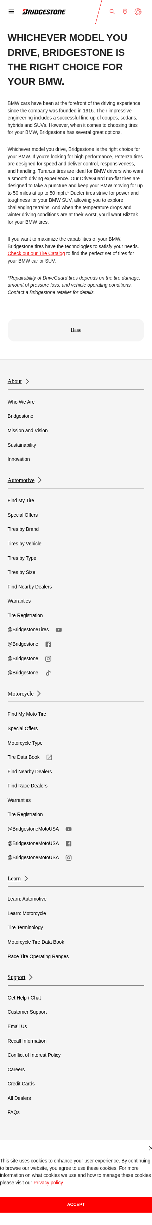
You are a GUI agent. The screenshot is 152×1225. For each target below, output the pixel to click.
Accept (76, 1204)
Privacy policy (48, 1182)
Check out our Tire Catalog (36, 253)
